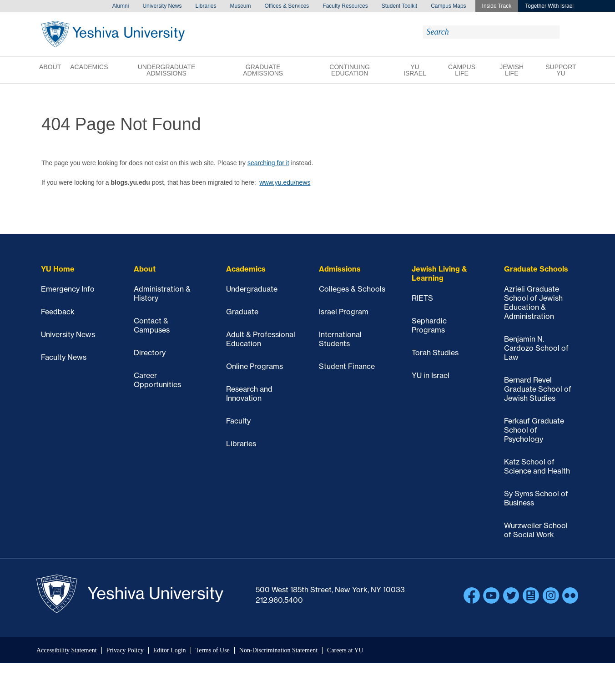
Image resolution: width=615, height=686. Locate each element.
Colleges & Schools (352, 288)
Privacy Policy (125, 650)
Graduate (242, 311)
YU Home (58, 268)
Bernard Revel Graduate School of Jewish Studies (537, 389)
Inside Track (497, 6)
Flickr (570, 595)
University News (161, 6)
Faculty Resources (345, 6)
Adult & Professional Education (260, 339)
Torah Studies (435, 352)
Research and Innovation (249, 393)
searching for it (268, 162)
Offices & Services (287, 6)
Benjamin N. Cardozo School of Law (536, 348)
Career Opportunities (157, 380)
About (50, 67)
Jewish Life (511, 70)
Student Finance (347, 366)
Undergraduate (251, 288)
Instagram (551, 595)
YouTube (491, 595)
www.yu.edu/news (284, 182)
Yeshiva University (113, 34)
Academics (89, 67)
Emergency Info (68, 288)
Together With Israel (549, 6)
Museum (240, 6)
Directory (150, 352)
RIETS (422, 298)
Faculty (238, 420)
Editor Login (169, 650)
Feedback (58, 311)
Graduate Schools (536, 268)
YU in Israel (430, 375)
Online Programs (254, 366)
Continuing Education (349, 70)
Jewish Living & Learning (439, 273)
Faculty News (63, 357)
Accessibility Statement (66, 650)
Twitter (511, 595)
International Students (340, 339)
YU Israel (414, 70)
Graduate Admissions (263, 70)
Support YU (560, 70)
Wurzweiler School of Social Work (536, 530)
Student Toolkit (400, 6)
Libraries (205, 6)
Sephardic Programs (429, 325)
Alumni (120, 6)
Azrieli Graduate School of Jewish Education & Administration (533, 302)
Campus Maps (448, 6)
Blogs (531, 595)
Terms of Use (213, 650)
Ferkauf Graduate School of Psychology (534, 430)
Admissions (340, 268)
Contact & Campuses (152, 325)
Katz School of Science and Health (537, 466)
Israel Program (343, 311)
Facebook (472, 595)
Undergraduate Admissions (167, 70)
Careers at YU (345, 650)
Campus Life (461, 70)
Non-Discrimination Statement (278, 650)
